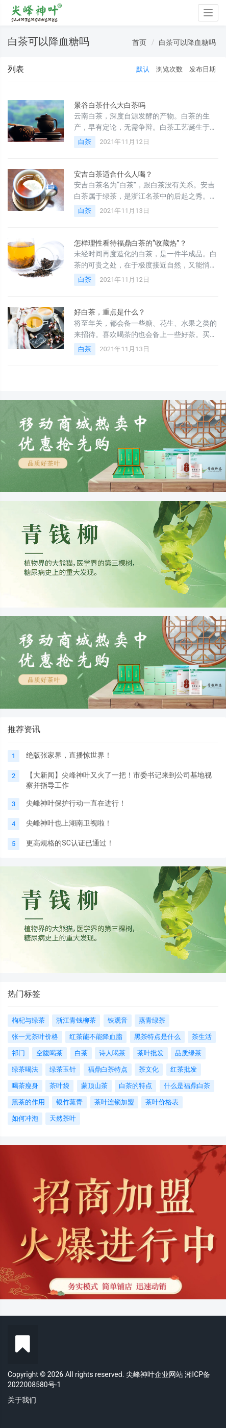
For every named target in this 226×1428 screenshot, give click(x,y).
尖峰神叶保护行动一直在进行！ (76, 803)
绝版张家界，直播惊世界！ (69, 755)
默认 (142, 69)
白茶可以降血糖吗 (187, 42)
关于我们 (22, 1400)
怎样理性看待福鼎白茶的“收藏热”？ (130, 243)
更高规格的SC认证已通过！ (69, 843)
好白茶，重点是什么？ (109, 312)
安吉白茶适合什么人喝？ (113, 174)
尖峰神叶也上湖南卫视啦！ (69, 823)
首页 (139, 42)
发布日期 (202, 69)
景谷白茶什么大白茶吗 (109, 105)
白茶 (84, 142)
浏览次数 (169, 69)
